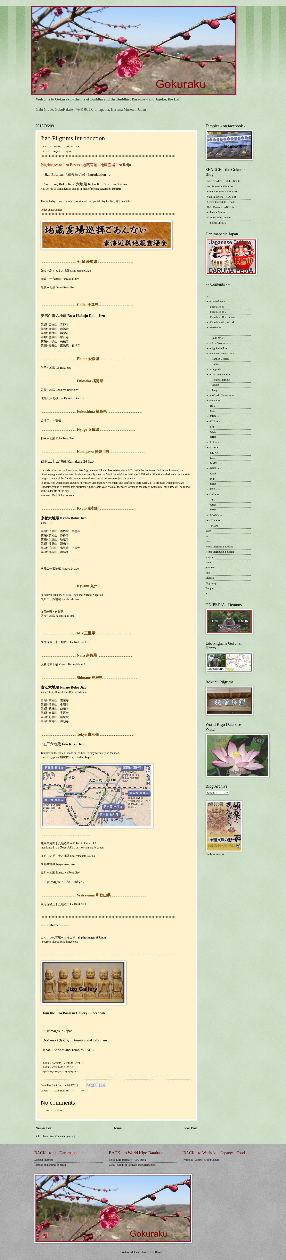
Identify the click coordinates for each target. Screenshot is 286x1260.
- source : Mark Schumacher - (57, 495)
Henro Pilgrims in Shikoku (220, 551)
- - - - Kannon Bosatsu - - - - (220, 358)
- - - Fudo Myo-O (215, 306)
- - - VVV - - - (213, 510)
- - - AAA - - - (213, 400)
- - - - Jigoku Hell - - (216, 348)
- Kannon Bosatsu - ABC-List (221, 191)
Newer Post (44, 1128)
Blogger (159, 1252)
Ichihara (210, 557)
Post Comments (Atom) (62, 1136)
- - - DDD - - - (213, 416)
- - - (208, 296)
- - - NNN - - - (213, 468)
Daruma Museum (43, 1159)
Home (117, 1128)
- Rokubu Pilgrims (215, 212)
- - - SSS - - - (212, 494)
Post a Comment (54, 1110)
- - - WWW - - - (214, 515)
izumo (209, 562)
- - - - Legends (213, 369)
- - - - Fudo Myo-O (216, 337)
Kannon (210, 567)
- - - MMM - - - (214, 463)
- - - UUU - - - (213, 504)
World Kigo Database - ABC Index (127, 1159)
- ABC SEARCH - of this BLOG (223, 181)
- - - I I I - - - (212, 442)
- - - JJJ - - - (82, 1090)
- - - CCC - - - (213, 410)
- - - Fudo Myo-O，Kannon (220, 317)
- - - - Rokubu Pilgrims (218, 379)
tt (206, 593)
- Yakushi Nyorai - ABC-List (221, 196)
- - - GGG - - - (213, 431)
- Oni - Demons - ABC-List (220, 207)
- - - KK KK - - (214, 452)
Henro (209, 541)
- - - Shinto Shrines (216, 222)
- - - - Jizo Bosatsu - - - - (62, 1090)
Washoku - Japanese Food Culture (201, 1159)
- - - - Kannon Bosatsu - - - (220, 353)
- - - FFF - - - (212, 426)
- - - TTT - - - (213, 499)
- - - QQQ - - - (213, 483)
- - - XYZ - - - (213, 520)
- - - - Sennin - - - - (215, 384)
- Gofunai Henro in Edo (218, 217)
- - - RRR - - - (213, 489)
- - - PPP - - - (212, 478)
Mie (208, 572)
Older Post (189, 1128)
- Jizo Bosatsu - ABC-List (219, 186)
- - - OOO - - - (213, 473)
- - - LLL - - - (213, 457)
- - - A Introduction (216, 301)
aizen (208, 530)
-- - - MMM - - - (214, 525)
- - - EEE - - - (213, 421)
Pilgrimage (211, 583)
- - (207, 291)
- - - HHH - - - (213, 437)
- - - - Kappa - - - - (215, 364)
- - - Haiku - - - (213, 327)
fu (207, 536)
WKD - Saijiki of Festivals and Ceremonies (132, 1164)
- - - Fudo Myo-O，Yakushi (220, 322)
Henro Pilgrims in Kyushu (220, 546)
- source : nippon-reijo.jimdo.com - (60, 941)
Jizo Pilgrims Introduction (73, 138)
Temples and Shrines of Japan (50, 1164)
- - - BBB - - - (213, 405)
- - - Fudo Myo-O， (216, 311)
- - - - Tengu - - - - (215, 390)
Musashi (210, 577)
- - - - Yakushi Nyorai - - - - (220, 395)
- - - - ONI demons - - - (218, 374)
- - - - (208, 332)
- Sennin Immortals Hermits (220, 202)
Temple (209, 588)
